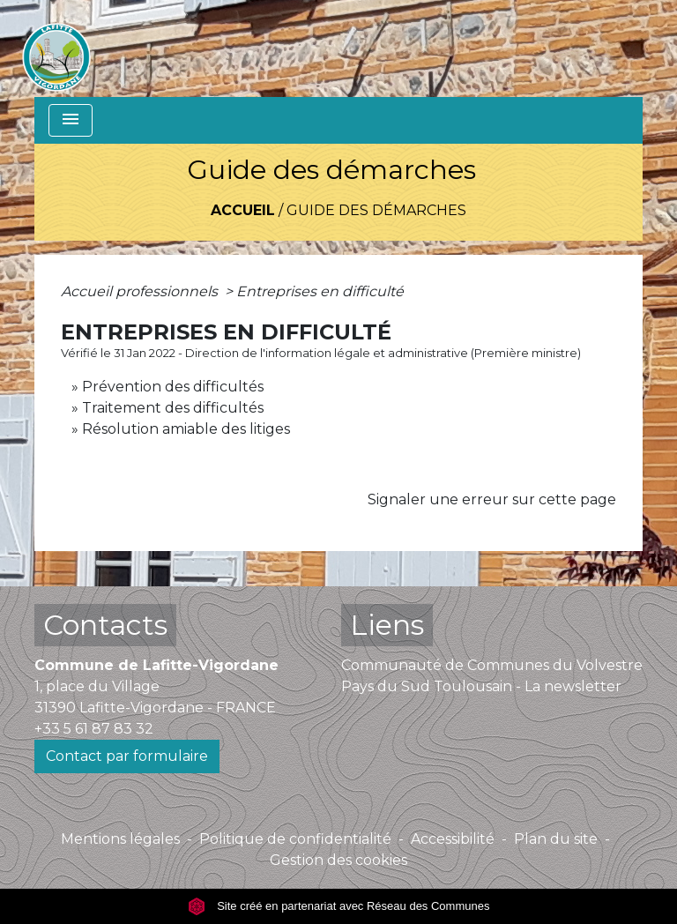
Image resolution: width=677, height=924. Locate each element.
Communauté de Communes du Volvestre (492, 665)
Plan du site (556, 839)
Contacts (105, 624)
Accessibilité (453, 839)
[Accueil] (56, 48)
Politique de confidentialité (295, 839)
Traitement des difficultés (173, 407)
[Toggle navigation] (70, 120)
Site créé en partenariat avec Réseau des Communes (339, 906)
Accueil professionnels (141, 291)
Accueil (243, 210)
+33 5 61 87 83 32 (93, 728)
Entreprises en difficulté (320, 291)
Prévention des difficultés (173, 386)
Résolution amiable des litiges (186, 429)
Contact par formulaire (127, 756)
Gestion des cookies (338, 860)
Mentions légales (120, 839)
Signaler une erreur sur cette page (492, 499)
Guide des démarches (376, 210)
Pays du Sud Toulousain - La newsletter (481, 686)
